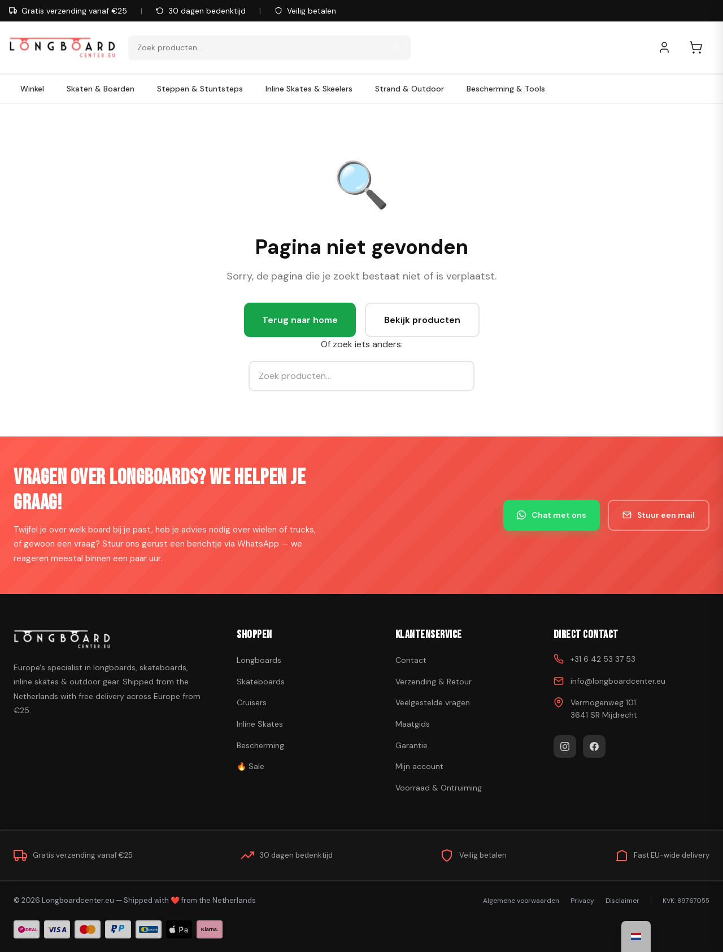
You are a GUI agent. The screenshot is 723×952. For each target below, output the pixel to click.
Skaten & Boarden (100, 89)
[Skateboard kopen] (111, 639)
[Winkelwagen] (701, 47)
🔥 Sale (250, 766)
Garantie (411, 745)
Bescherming (260, 745)
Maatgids (412, 724)
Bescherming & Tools (506, 89)
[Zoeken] (397, 47)
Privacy (582, 900)
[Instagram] (565, 746)
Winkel (32, 89)
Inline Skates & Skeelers (308, 89)
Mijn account (419, 766)
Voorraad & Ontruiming (438, 788)
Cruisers (252, 702)
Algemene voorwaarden (521, 900)
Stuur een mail (658, 515)
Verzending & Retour (433, 681)
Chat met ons (551, 515)
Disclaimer (622, 900)
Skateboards (261, 681)
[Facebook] (594, 746)
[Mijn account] (669, 47)
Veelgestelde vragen (432, 702)
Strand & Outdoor (409, 89)
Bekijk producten (422, 320)
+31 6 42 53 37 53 (602, 659)
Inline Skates (260, 724)
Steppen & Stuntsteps (200, 89)
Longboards (259, 660)
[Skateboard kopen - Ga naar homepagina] (62, 47)
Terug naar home (300, 320)
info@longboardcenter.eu (617, 681)
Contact (410, 660)
